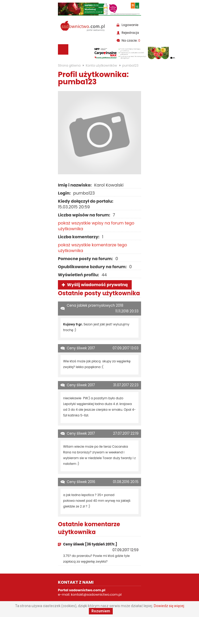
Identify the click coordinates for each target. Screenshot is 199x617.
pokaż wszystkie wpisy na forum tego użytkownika (96, 226)
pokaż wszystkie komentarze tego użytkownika (92, 248)
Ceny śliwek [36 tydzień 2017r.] (90, 544)
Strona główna (69, 65)
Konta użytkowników (101, 65)
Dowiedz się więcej (169, 606)
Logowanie (130, 25)
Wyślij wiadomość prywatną (97, 285)
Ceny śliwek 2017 (81, 348)
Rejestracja (130, 32)
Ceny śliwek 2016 (81, 481)
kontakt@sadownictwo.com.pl (96, 594)
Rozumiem (100, 611)
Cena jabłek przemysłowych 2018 (95, 305)
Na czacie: (131, 40)
